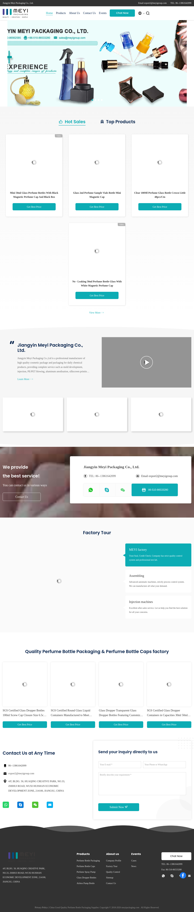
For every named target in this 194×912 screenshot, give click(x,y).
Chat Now (122, 13)
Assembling (136, 575)
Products (61, 13)
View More (96, 312)
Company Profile (113, 860)
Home (49, 13)
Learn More (25, 379)
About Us (74, 13)
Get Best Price (34, 206)
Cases (133, 860)
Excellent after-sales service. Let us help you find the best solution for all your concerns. (158, 610)
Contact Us (89, 13)
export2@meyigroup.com (21, 773)
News (133, 866)
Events (103, 13)
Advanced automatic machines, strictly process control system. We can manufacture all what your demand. (156, 584)
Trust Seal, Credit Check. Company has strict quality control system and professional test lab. (155, 558)
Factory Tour (111, 866)
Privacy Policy (41, 907)
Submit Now (119, 807)
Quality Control (113, 872)
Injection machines (141, 602)
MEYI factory (138, 549)
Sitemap (109, 877)
